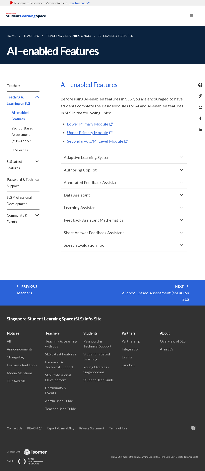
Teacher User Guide (60, 409)
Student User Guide (98, 380)
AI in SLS (166, 349)
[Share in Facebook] (199, 116)
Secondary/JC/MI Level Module (95, 141)
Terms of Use (118, 428)
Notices (13, 333)
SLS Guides (20, 150)
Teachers (14, 86)
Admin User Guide (59, 401)
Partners (128, 333)
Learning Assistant (80, 207)
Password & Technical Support (23, 182)
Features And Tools (22, 365)
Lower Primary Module (87, 124)
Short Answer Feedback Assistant (94, 232)
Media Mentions (20, 373)
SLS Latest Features (23, 165)
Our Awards (16, 381)
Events (127, 357)
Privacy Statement (91, 428)
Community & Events (23, 218)
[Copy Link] (199, 96)
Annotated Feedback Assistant (91, 182)
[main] (102, 166)
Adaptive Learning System (87, 157)
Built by (28, 461)
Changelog (15, 357)
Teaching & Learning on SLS (23, 100)
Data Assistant (77, 195)
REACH (32, 428)
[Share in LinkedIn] (199, 127)
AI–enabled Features (20, 116)
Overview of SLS (172, 341)
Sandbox (128, 365)
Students (90, 333)
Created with (30, 451)
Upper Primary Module (87, 132)
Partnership (131, 341)
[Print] (199, 85)
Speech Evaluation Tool (85, 245)
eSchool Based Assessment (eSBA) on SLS (22, 134)
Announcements (20, 349)
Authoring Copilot (80, 169)
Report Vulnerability (60, 428)
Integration (131, 349)
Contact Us (14, 428)
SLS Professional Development (19, 200)
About (165, 333)
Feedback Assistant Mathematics (93, 220)
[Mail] (199, 105)
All (9, 341)
